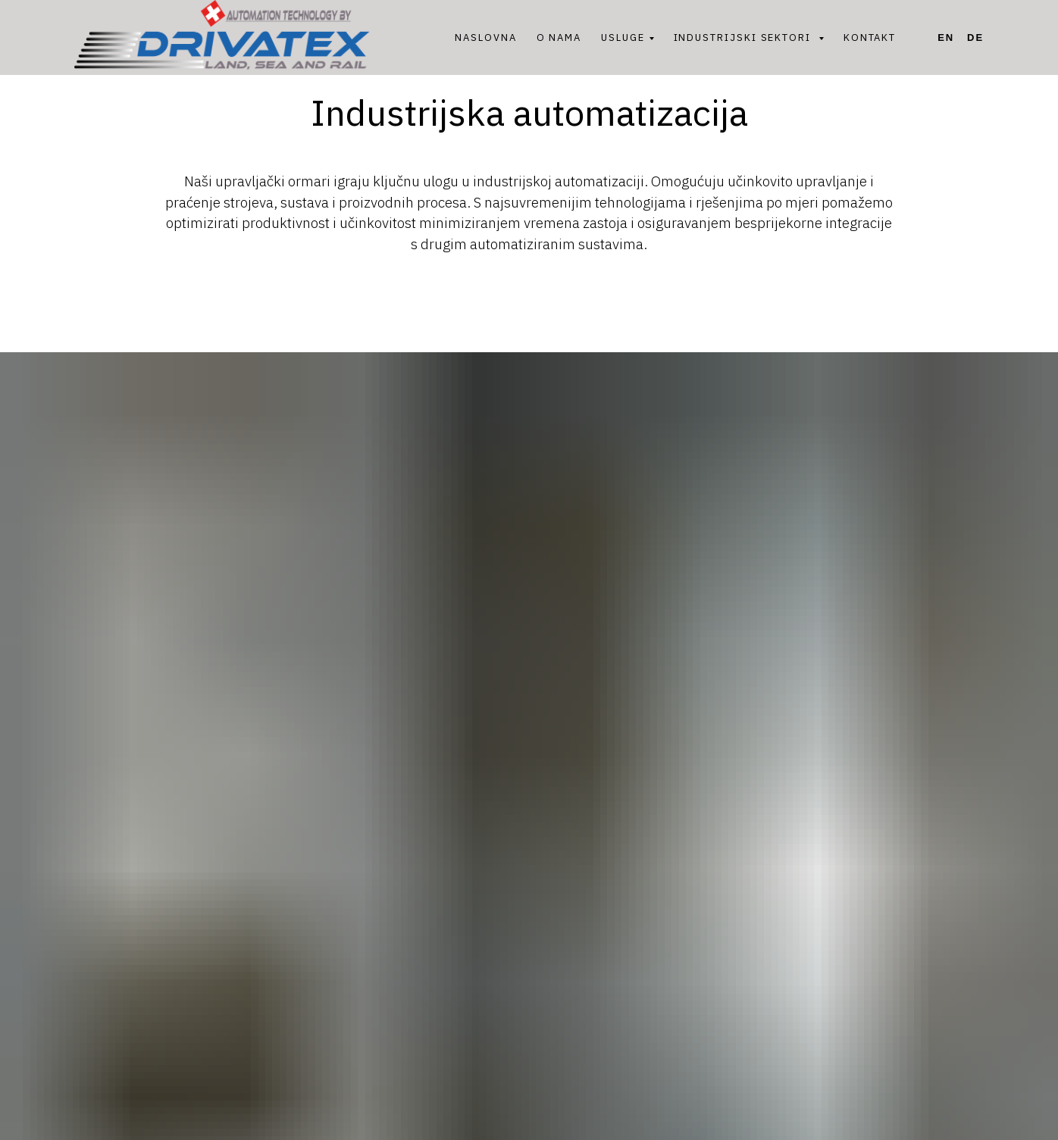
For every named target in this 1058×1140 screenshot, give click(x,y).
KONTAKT (870, 37)
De (975, 37)
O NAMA (559, 37)
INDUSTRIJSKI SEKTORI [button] (744, 37)
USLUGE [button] (623, 37)
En (945, 37)
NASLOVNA (485, 37)
